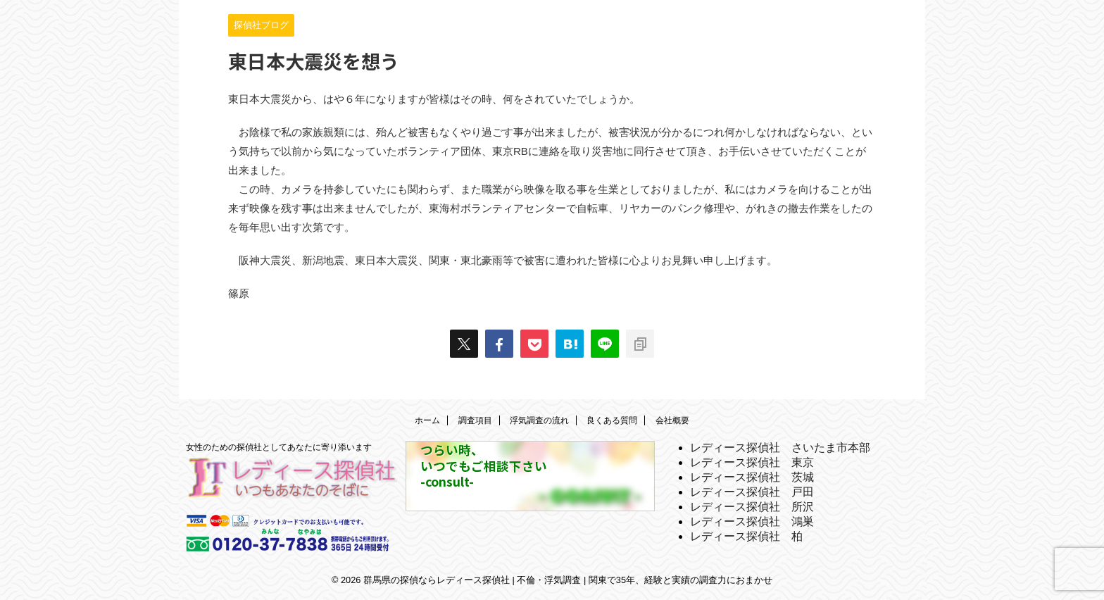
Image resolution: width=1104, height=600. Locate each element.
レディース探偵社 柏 (746, 536)
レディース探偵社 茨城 (752, 477)
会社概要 (672, 420)
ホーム (427, 420)
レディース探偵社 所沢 (752, 507)
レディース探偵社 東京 (752, 462)
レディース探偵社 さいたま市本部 (780, 448)
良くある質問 (611, 420)
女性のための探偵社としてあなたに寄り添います (279, 447)
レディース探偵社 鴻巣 (752, 521)
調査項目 (475, 420)
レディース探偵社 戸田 (752, 492)
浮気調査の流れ (539, 420)
